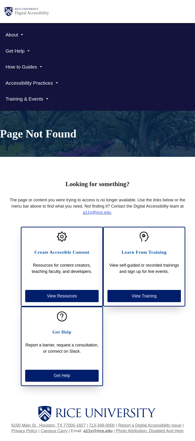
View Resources (62, 296)
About (12, 34)
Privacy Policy (24, 431)
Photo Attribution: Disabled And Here (149, 431)
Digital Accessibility (32, 13)
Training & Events (24, 98)
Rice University (26, 9)
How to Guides (21, 66)
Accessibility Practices (29, 83)
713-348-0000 (102, 425)
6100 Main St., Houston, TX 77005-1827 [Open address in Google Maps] (48, 425)
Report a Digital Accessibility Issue (149, 425)
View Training (144, 296)
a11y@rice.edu (97, 212)
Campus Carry (54, 431)
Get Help (15, 51)
